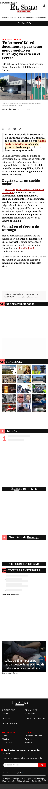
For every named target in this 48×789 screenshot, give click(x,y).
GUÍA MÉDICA (31, 710)
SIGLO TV (6, 719)
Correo (14, 129)
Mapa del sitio (30, 742)
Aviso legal (29, 739)
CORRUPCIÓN (9, 296)
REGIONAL (21, 17)
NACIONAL (30, 17)
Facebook (4, 129)
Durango (24, 23)
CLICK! (5, 713)
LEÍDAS (12, 431)
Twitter (9, 129)
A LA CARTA (30, 713)
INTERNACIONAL (41, 17)
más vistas (15, 594)
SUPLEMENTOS (8, 710)
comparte (19, 129)
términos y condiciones (30, 773)
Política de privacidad (33, 736)
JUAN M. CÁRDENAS (9, 109)
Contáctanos (7, 742)
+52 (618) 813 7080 (37, 781)
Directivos (6, 739)
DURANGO (5, 17)
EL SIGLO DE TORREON (35, 719)
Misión (4, 736)
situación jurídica (27, 248)
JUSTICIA (13, 17)
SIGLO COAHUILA (9, 724)
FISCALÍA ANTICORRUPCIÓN (11, 39)
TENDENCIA (14, 361)
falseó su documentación (25, 142)
